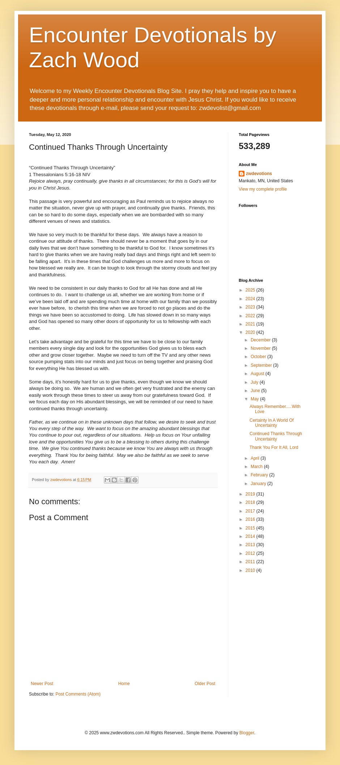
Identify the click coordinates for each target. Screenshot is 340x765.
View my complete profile (263, 189)
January (259, 483)
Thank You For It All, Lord (274, 447)
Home (124, 683)
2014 (251, 536)
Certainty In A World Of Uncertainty (272, 423)
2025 (251, 290)
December (261, 340)
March (257, 466)
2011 (251, 561)
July (255, 382)
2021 (251, 324)
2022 (251, 315)
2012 (251, 553)
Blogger (246, 732)
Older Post (205, 683)
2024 (251, 298)
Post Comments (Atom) (78, 694)
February (260, 474)
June (256, 390)
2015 (251, 528)
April (255, 458)
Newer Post (42, 683)
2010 (251, 570)
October (259, 356)
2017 (251, 511)
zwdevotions (259, 173)
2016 (251, 519)
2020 (251, 332)
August (258, 373)
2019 (251, 494)
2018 (251, 502)
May (255, 398)
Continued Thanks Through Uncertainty (276, 436)
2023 (251, 307)
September (262, 365)
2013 (251, 544)
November (261, 348)
